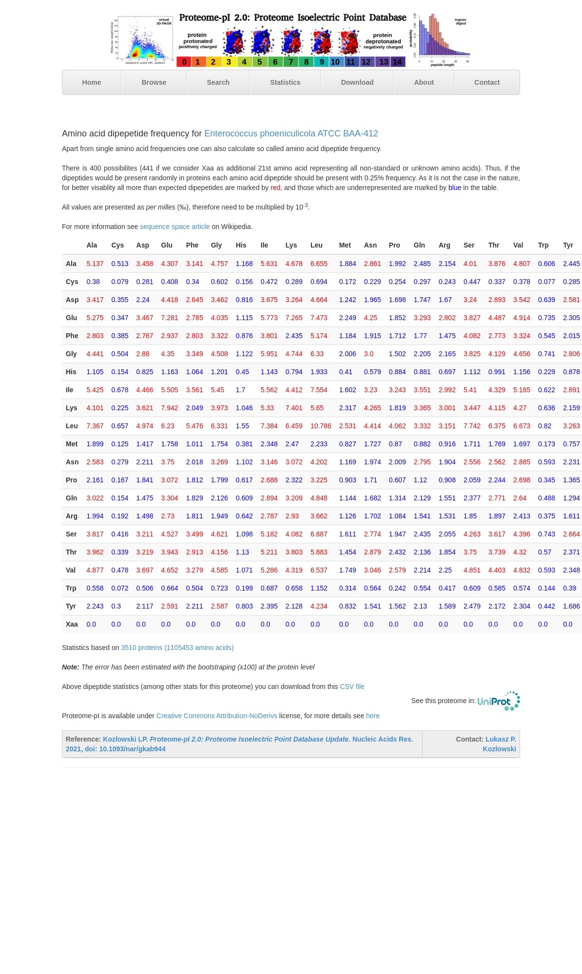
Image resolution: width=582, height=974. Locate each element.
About (424, 82)
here (373, 716)
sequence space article (175, 226)
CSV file (352, 686)
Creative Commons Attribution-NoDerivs (216, 716)
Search (218, 82)
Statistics (285, 82)
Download (357, 82)
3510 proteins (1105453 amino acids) (177, 647)
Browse (154, 82)
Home (91, 82)
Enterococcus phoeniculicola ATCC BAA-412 (291, 133)
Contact (487, 82)
